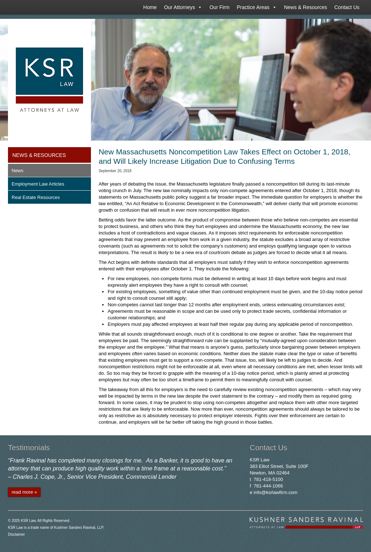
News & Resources (305, 7)
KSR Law (28, 521)
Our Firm (219, 7)
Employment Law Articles (38, 184)
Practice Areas (256, 7)
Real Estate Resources (36, 197)
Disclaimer (16, 534)
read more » (24, 492)
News (18, 170)
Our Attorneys (183, 7)
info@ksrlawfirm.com (275, 492)
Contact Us (346, 7)
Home (150, 7)
